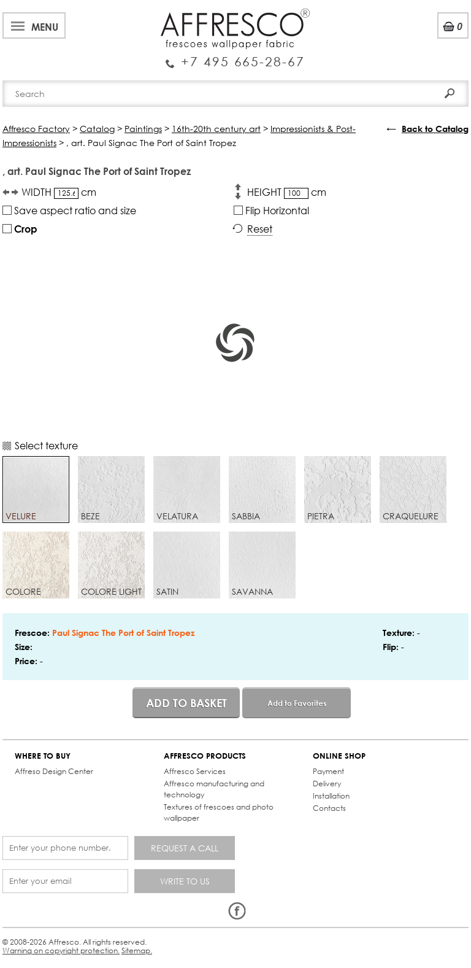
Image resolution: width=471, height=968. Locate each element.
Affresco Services (195, 771)
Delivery (327, 783)
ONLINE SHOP (339, 756)
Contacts (329, 808)
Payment (328, 771)
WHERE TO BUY (43, 756)
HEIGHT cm (286, 192)
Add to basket (186, 703)
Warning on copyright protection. (61, 950)
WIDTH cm (58, 192)
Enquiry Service (235, 57)
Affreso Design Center (54, 771)
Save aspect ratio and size (69, 210)
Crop (19, 228)
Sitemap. (136, 950)
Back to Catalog (435, 128)
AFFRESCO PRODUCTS (205, 756)
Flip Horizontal (271, 210)
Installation (331, 796)
